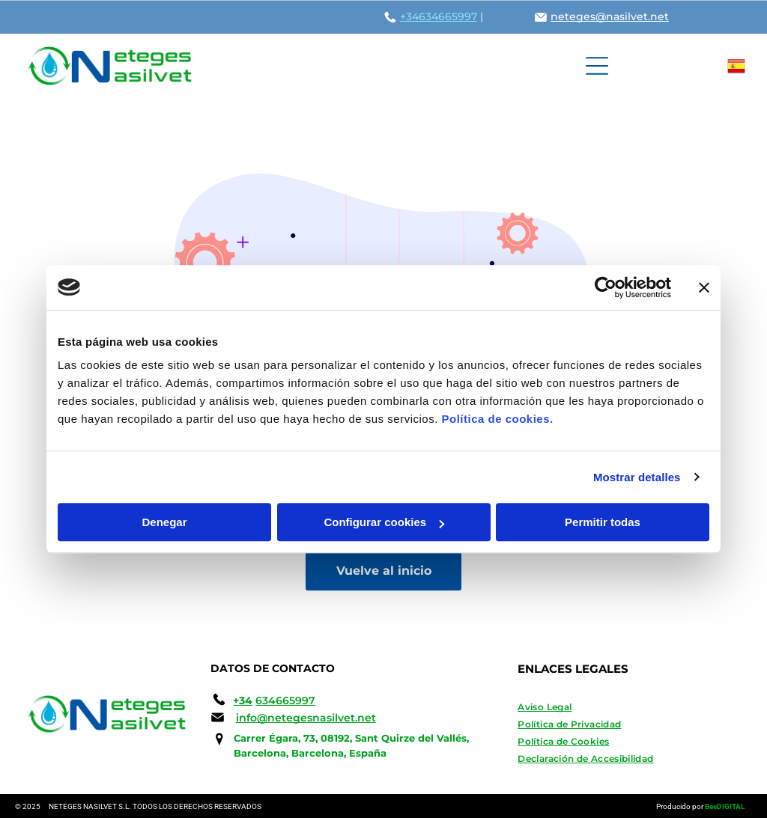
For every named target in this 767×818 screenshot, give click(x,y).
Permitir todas (602, 522)
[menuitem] (628, 706)
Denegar (164, 522)
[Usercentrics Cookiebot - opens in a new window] (605, 287)
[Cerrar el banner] (704, 287)
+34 (409, 16)
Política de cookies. (497, 418)
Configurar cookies (384, 522)
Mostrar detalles (637, 477)
